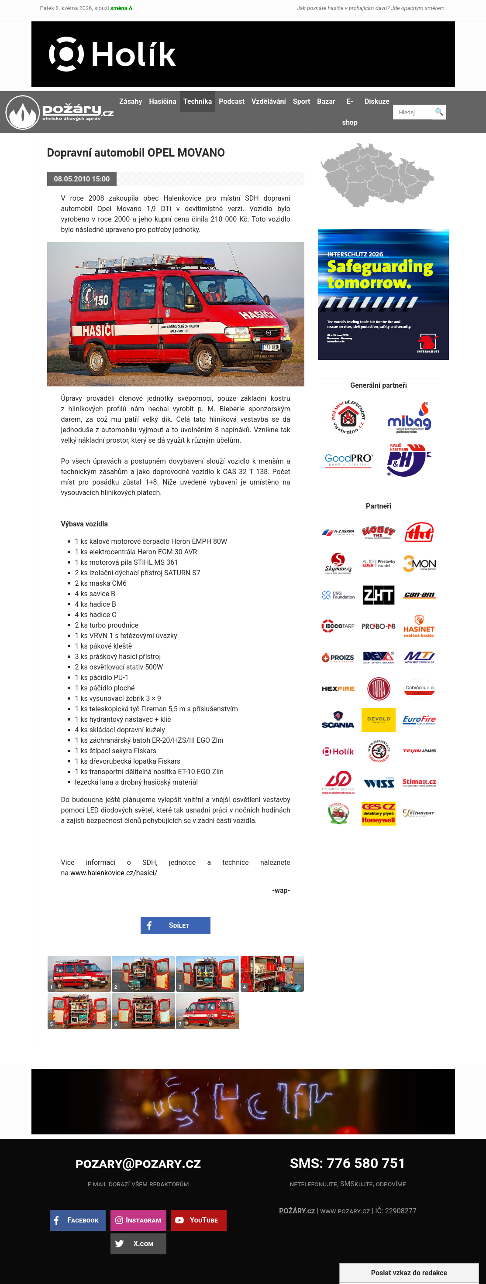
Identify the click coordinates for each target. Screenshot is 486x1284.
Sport (301, 101)
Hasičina (162, 101)
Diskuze (377, 101)
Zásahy (130, 101)
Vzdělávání (269, 101)
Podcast (232, 101)
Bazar (326, 101)
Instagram (143, 1220)
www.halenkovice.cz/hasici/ (113, 873)
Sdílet (179, 925)
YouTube (204, 1220)
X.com (143, 1244)
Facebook (83, 1220)
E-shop (350, 111)
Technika (197, 101)
